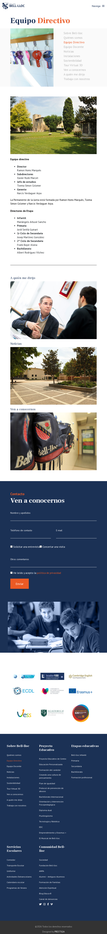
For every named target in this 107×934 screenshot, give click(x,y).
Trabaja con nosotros (77, 79)
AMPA (41, 871)
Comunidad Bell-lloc (52, 849)
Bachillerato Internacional (51, 797)
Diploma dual (45, 810)
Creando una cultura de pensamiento (50, 776)
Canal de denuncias (48, 899)
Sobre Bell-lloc (73, 33)
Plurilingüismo (46, 816)
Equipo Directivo (74, 42)
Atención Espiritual (47, 888)
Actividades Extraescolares (19, 876)
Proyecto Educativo (46, 748)
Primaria (75, 760)
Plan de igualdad (47, 783)
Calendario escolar (15, 882)
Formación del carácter (50, 770)
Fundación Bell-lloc (48, 865)
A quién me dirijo (74, 74)
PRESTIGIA (60, 931)
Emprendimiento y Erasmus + (52, 832)
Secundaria (76, 766)
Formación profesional (81, 777)
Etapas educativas (85, 746)
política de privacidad (49, 573)
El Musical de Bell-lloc (49, 838)
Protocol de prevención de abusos (51, 789)
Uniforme (11, 871)
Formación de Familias (49, 882)
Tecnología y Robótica (49, 821)
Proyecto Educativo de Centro (52, 758)
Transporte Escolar (15, 865)
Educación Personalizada (50, 764)
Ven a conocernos (75, 70)
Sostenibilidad (72, 61)
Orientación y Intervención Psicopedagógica (51, 803)
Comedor (11, 860)
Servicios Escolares (14, 849)
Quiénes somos (73, 38)
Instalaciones (72, 56)
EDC (41, 827)
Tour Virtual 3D (73, 65)
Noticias (69, 51)
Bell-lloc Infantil (78, 755)
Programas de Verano (17, 888)
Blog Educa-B (45, 893)
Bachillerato (77, 772)
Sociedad (43, 860)
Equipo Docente (74, 47)
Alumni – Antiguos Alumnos (52, 876)
